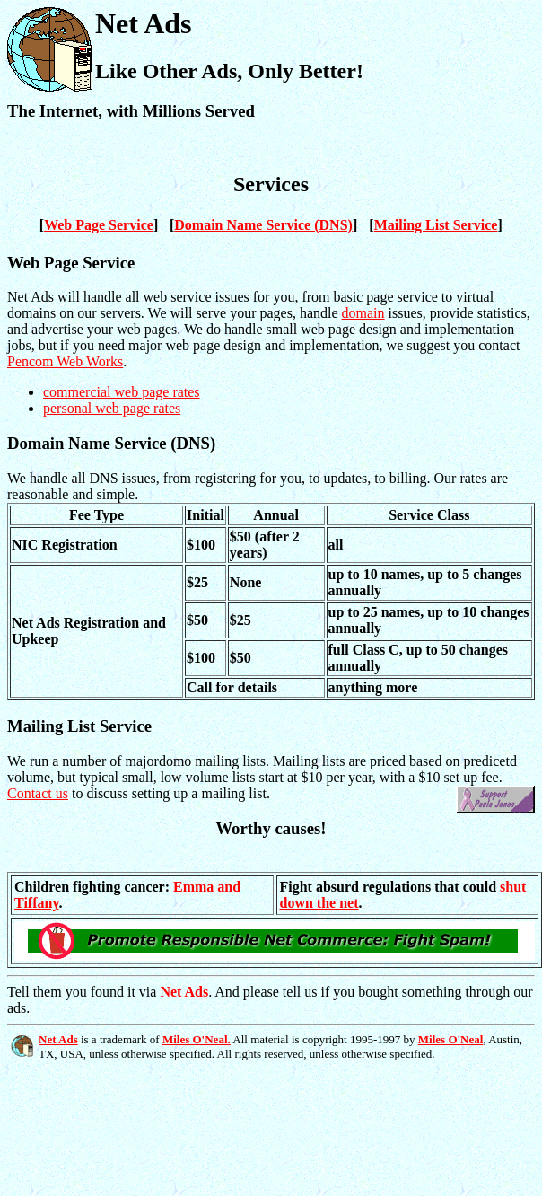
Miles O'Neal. (196, 1039)
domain (363, 313)
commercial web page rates (121, 392)
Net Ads (184, 991)
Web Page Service (98, 225)
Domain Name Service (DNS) (263, 225)
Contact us (37, 793)
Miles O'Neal (451, 1039)
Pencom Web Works (65, 361)
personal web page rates (111, 408)
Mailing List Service (436, 225)
